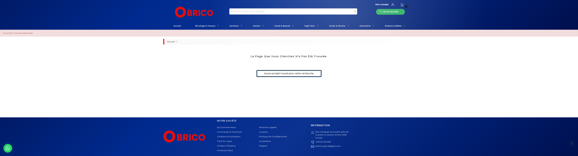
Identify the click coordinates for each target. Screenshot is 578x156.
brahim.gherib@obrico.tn (328, 152)
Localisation (265, 141)
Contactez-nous (225, 150)
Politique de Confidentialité (273, 136)
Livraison (263, 132)
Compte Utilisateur (226, 146)
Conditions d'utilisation (229, 136)
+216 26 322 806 (323, 146)
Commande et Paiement (229, 132)
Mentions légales (268, 127)
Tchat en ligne (224, 141)
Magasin (263, 146)
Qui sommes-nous (226, 127)
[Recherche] (293, 11)
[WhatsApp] (7, 148)
